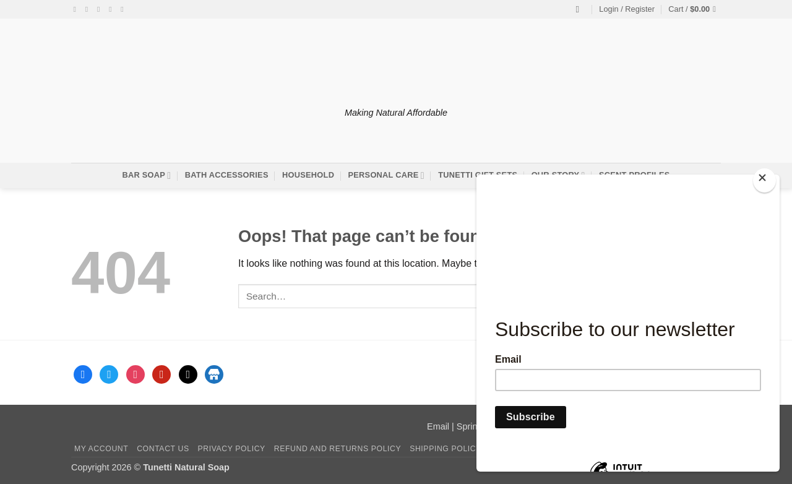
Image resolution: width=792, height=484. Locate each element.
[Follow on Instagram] (89, 9)
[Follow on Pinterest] (124, 9)
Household (308, 174)
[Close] (764, 180)
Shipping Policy (445, 448)
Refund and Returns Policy (338, 448)
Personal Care (386, 175)
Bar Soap (146, 175)
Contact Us (163, 448)
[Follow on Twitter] (101, 9)
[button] (627, 9)
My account (101, 448)
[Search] (580, 9)
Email (438, 426)
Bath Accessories (227, 174)
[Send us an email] (112, 9)
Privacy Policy (231, 448)
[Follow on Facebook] (77, 9)
